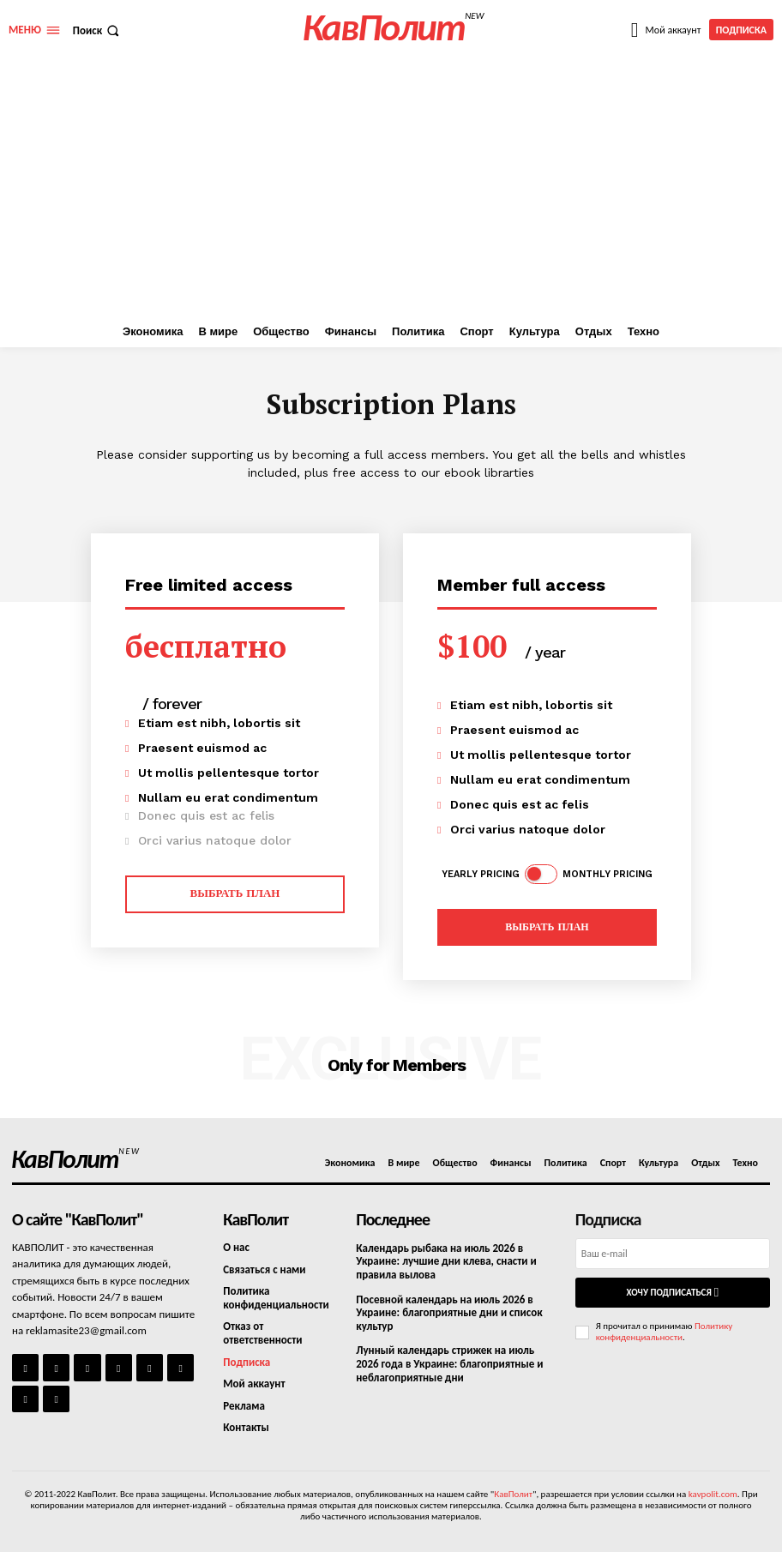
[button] (98, 30)
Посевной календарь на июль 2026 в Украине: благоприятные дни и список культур (449, 1312)
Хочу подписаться (673, 1292)
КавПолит (513, 1494)
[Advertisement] (391, 188)
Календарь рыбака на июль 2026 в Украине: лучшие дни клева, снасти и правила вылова (446, 1261)
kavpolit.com (713, 1494)
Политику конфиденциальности (664, 1331)
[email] (672, 1253)
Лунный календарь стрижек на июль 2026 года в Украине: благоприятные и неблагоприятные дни (449, 1363)
